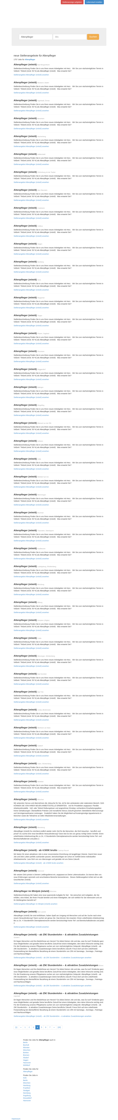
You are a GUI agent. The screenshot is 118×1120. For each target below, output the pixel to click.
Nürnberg (26, 1093)
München (26, 1050)
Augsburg (27, 1095)
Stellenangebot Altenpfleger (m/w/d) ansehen (31, 75)
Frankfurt (26, 1088)
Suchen (93, 36)
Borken (26, 1053)
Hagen (25, 1060)
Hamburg (26, 1085)
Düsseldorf (27, 1098)
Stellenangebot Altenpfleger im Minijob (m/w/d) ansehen (35, 904)
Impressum (16, 1119)
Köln (25, 1078)
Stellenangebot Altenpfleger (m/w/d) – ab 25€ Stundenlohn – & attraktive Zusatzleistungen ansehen (52, 958)
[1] (16, 1027)
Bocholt (26, 1045)
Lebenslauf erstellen (94, 2)
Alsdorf (26, 1058)
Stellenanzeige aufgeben (72, 2)
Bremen (26, 1055)
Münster (26, 1047)
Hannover (27, 1063)
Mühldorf (26, 1065)
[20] (59, 1027)
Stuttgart (26, 1090)
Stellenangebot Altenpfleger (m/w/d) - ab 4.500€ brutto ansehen (38, 863)
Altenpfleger (28, 1071)
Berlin (25, 1042)
